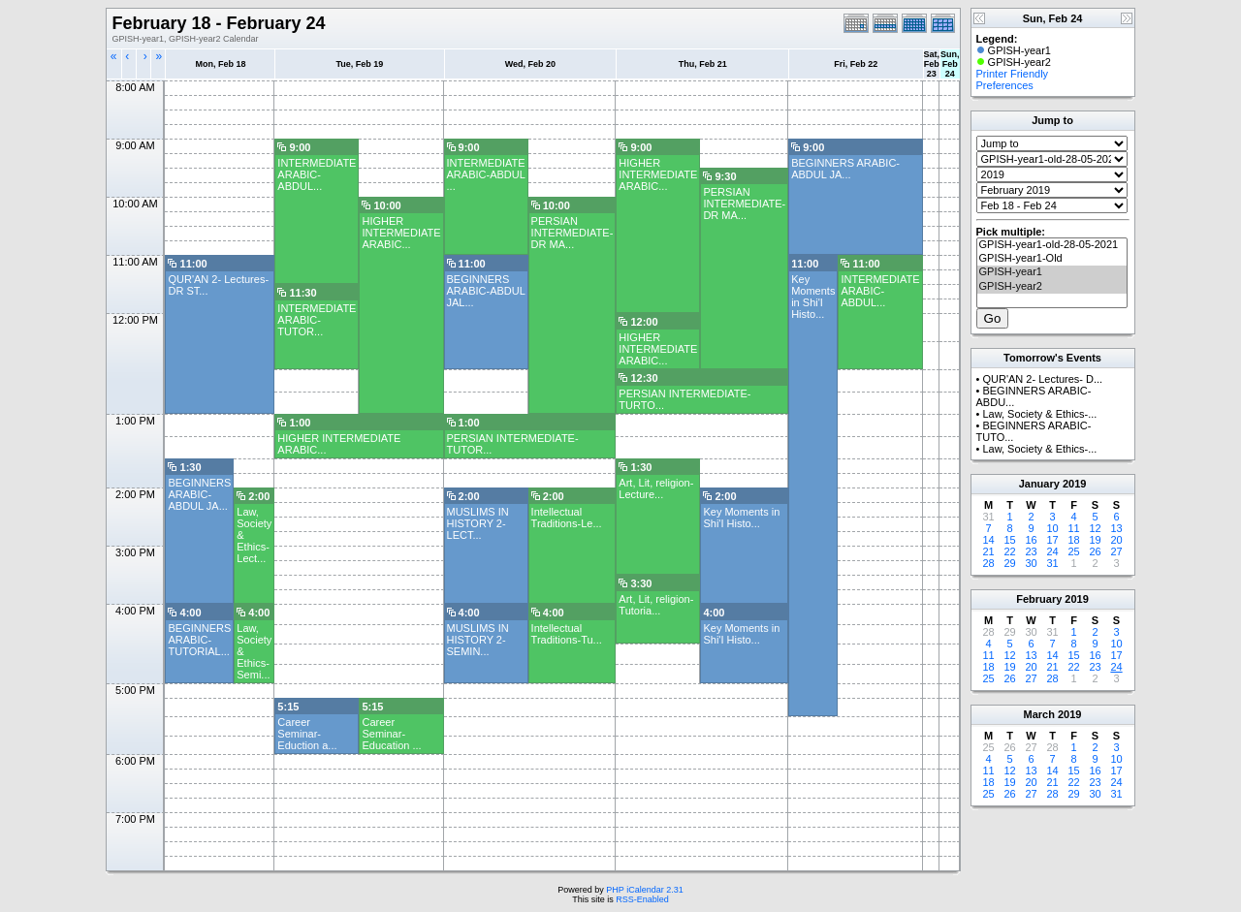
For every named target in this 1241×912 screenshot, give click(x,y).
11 (1073, 528)
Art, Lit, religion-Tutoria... (656, 604)
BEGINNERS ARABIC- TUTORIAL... (199, 639)
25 (1073, 551)
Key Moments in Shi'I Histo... (813, 296)
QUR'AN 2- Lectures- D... (1042, 379)
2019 (1074, 483)
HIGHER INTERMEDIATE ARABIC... (658, 174)
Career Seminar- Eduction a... (306, 733)
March (1039, 714)
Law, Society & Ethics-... (1039, 414)
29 (1009, 563)
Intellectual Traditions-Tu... (566, 633)
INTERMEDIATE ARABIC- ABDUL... (316, 174)
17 (1052, 540)
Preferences (1005, 85)
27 (1116, 551)
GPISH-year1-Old (1052, 259)
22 (1009, 551)
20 (1116, 540)
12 (1094, 528)
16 (1030, 540)
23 (1030, 551)
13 (1116, 528)
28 (988, 563)
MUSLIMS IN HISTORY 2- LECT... (478, 523)
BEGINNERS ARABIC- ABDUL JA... (845, 168)
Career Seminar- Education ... (391, 733)
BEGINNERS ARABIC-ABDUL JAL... (486, 290)
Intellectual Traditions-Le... (566, 517)
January (1039, 483)
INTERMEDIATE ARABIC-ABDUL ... (486, 174)
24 (1052, 551)
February (1039, 599)
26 (1094, 551)
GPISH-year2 (1052, 287)
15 (1009, 540)
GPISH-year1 (1052, 272)
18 (1073, 540)
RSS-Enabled (642, 899)
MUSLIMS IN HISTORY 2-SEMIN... (478, 639)
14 (988, 540)
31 (1052, 563)
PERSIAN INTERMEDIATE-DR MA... (744, 203)
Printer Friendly (1012, 73)
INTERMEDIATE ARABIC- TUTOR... (316, 319)
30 (1030, 563)
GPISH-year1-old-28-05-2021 (1052, 245)
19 (1094, 540)
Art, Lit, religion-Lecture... (656, 488)
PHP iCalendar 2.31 (644, 890)
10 (1052, 528)
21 (988, 551)
